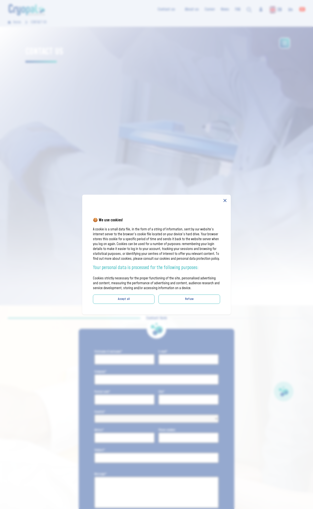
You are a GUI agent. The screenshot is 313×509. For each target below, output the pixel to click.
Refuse (189, 299)
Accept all (124, 299)
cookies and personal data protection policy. (189, 258)
